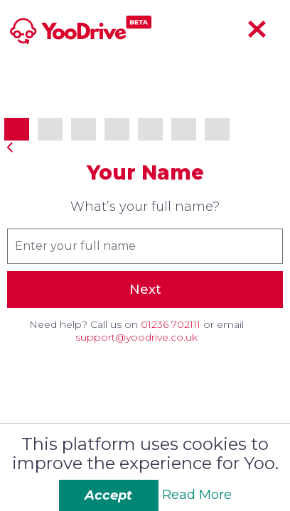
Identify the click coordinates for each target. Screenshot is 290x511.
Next (145, 289)
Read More (197, 494)
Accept (108, 495)
